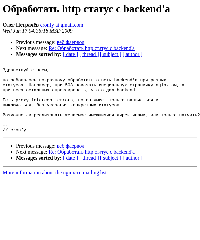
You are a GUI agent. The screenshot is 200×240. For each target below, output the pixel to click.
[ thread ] (89, 54)
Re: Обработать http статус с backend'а (92, 48)
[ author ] (133, 54)
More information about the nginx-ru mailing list (55, 185)
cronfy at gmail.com (61, 25)
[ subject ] (110, 54)
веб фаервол (71, 42)
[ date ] (70, 54)
